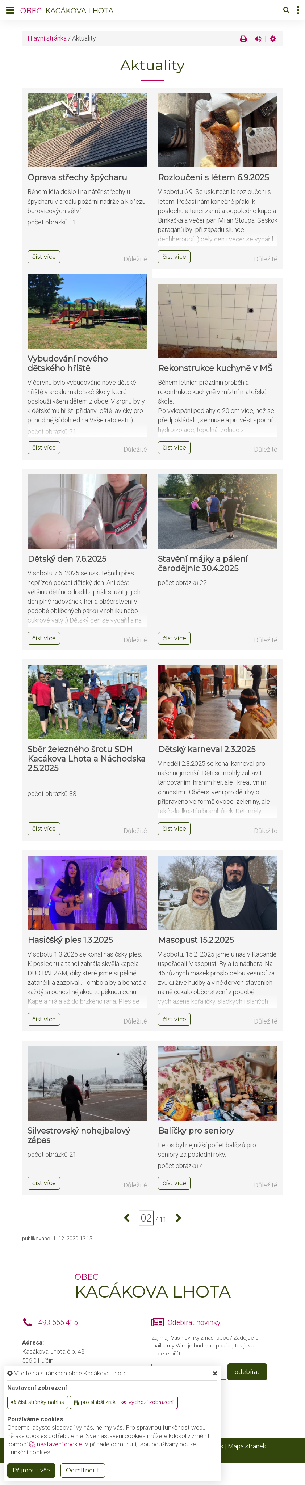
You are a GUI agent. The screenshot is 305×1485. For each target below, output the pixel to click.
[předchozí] (128, 1218)
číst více (44, 256)
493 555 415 (58, 1323)
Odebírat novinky (194, 1323)
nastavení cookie (55, 1444)
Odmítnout (83, 1470)
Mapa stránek (247, 1446)
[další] (177, 1218)
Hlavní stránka (47, 38)
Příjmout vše (31, 1470)
